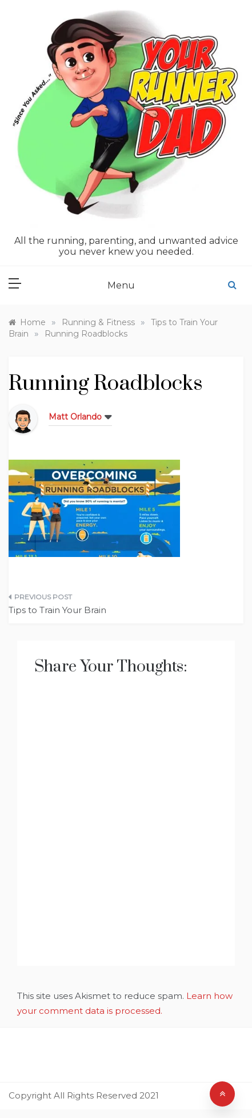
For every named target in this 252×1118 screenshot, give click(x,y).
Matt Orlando (75, 417)
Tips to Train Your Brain (57, 610)
